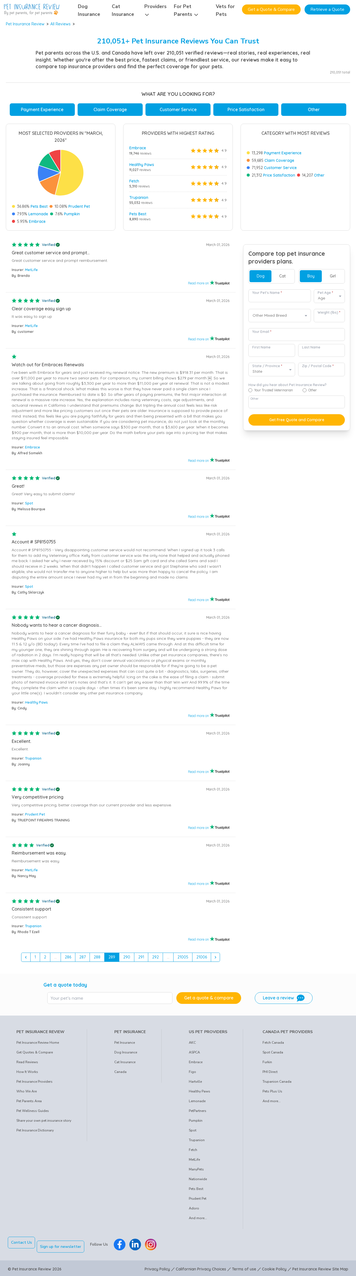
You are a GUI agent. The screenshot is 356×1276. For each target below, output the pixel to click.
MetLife (31, 272)
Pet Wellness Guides (32, 1113)
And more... (198, 1220)
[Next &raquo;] (215, 959)
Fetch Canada (273, 1045)
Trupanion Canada (277, 1084)
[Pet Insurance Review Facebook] (124, 1245)
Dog (260, 278)
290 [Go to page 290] (126, 959)
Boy (311, 278)
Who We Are (26, 1093)
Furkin (267, 1064)
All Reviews (60, 23)
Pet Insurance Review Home (37, 1045)
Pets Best (39, 206)
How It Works (27, 1074)
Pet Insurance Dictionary (35, 1132)
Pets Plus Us (272, 1093)
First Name (261, 349)
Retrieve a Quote (327, 9)
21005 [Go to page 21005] (182, 959)
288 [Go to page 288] (97, 959)
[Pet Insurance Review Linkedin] (139, 1245)
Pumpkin (72, 213)
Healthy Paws (141, 164)
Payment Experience (42, 109)
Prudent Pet (79, 206)
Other (314, 109)
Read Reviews (27, 1064)
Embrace (37, 221)
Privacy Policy (157, 1267)
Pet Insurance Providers (34, 1084)
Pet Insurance (124, 1045)
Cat (282, 278)
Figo (192, 1074)
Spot (29, 505)
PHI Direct (270, 1074)
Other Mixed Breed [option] (270, 317)
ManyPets (196, 1171)
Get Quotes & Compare (34, 1054)
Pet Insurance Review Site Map (320, 1267)
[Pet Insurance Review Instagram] (155, 1245)
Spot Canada (273, 1054)
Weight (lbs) (329, 315)
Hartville (195, 1084)
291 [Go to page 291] (141, 959)
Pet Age (325, 295)
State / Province (267, 368)
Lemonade (38, 213)
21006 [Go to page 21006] (201, 959)
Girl (333, 278)
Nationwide (198, 1181)
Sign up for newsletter (64, 1244)
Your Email (261, 334)
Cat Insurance (124, 1064)
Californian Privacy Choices (201, 1267)
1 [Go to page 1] (35, 959)
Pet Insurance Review (25, 23)
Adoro (194, 1210)
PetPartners (197, 1113)
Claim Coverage (110, 109)
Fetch (134, 181)
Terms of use (244, 1267)
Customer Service (178, 109)
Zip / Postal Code (317, 368)
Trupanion (138, 197)
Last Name (311, 349)
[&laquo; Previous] (26, 959)
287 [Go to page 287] (82, 959)
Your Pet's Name (267, 295)
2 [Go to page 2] (45, 959)
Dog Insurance (125, 1054)
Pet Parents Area (29, 1103)
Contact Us (21, 1244)
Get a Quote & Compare (271, 9)
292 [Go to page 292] (155, 959)
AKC (192, 1045)
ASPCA (194, 1054)
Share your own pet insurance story (43, 1123)
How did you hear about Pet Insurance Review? (287, 387)
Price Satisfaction (246, 109)
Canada (120, 1074)
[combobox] (279, 318)
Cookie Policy (274, 1267)
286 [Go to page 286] (68, 959)
